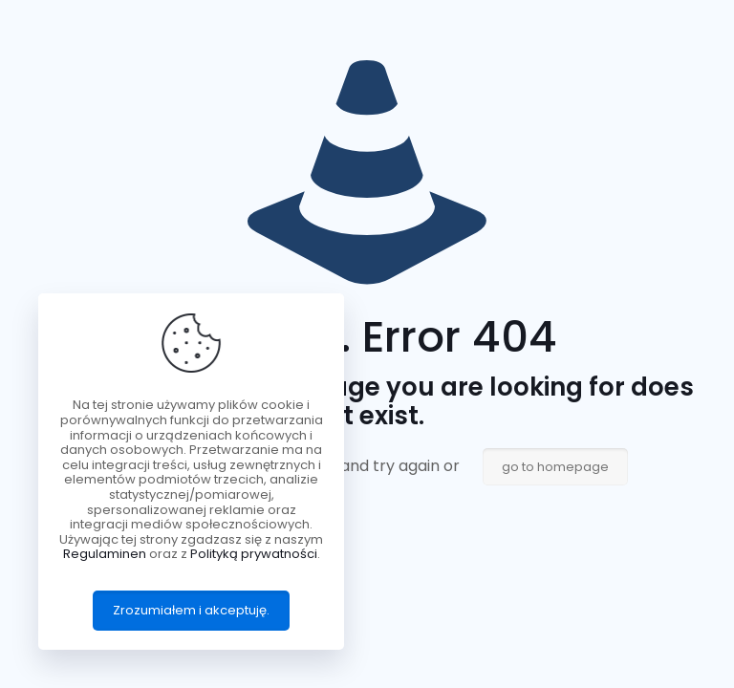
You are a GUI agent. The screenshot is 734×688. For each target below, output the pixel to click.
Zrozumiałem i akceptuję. (191, 610)
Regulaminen (104, 554)
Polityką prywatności (253, 554)
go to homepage (555, 467)
